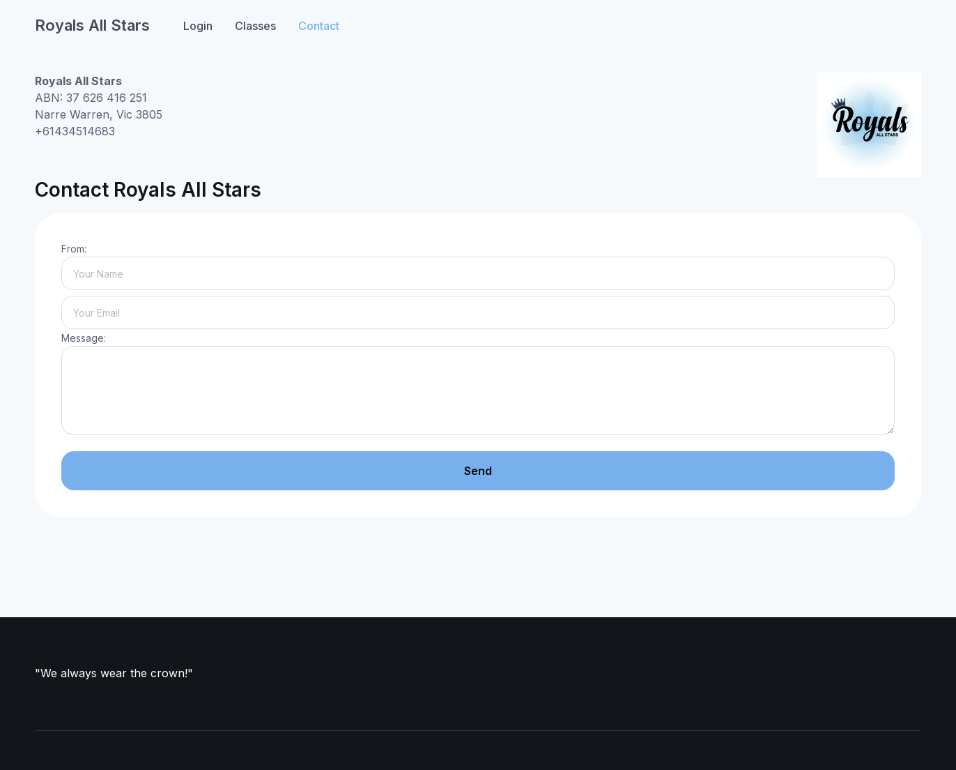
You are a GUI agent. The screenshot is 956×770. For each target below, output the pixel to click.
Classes (255, 26)
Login (198, 26)
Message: (83, 338)
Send (478, 471)
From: (73, 249)
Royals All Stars (92, 25)
